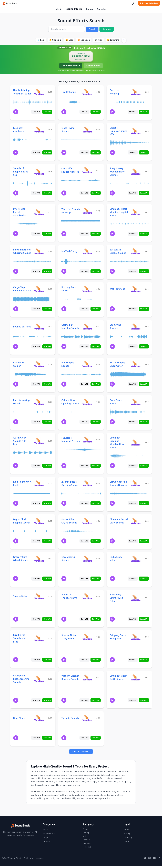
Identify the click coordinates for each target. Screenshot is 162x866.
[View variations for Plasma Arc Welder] (39, 364)
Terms (126, 829)
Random (107, 29)
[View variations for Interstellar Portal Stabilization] (39, 212)
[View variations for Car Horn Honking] (135, 91)
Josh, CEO (87, 847)
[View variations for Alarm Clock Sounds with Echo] (39, 440)
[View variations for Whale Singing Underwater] (135, 364)
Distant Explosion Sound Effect (118, 131)
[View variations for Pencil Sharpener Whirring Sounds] (39, 251)
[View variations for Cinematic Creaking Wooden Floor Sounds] (135, 442)
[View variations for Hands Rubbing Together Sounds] (39, 91)
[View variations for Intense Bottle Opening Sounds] (87, 483)
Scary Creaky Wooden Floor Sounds (117, 171)
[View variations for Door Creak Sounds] (135, 401)
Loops (89, 9)
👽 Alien (98, 39)
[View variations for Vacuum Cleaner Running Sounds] (87, 677)
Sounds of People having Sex (20, 171)
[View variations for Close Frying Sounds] (87, 129)
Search (92, 29)
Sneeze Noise (20, 596)
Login (132, 3)
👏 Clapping (55, 39)
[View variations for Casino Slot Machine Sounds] (87, 326)
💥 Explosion (83, 39)
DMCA (126, 841)
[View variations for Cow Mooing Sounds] (87, 558)
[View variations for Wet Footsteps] (135, 288)
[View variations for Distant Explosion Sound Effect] (135, 131)
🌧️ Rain (40, 39)
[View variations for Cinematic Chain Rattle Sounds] (135, 677)
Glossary (86, 840)
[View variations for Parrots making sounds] (39, 401)
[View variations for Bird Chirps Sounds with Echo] (39, 638)
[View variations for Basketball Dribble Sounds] (135, 251)
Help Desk (87, 843)
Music (59, 9)
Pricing (86, 832)
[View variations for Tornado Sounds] (87, 717)
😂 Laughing (113, 39)
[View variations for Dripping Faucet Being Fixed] (135, 636)
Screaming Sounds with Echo (116, 597)
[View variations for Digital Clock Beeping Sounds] (39, 520)
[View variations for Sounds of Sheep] (39, 326)
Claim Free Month (71, 65)
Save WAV (47, 112)
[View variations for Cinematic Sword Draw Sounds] (135, 520)
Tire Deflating (68, 91)
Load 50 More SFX (80, 751)
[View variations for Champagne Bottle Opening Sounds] (39, 678)
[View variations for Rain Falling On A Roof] (39, 483)
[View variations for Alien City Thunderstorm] (87, 596)
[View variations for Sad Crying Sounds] (135, 326)
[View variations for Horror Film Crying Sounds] (87, 520)
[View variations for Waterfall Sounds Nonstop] (87, 210)
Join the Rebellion (149, 3)
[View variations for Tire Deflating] (87, 91)
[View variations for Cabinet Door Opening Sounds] (87, 401)
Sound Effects (74, 8)
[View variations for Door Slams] (39, 717)
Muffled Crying (69, 251)
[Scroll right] (124, 40)
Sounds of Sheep (22, 326)
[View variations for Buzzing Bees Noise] (87, 288)
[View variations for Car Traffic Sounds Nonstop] (87, 170)
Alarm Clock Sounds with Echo (19, 441)
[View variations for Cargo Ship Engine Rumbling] (39, 288)
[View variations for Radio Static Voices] (135, 558)
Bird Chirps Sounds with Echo (19, 638)
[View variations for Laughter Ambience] (39, 129)
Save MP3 (36, 112)
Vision (85, 836)
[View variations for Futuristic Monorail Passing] (87, 439)
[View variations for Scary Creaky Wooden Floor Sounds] (135, 171)
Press (85, 829)
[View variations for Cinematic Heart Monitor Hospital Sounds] (135, 212)
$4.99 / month (93, 65)
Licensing (128, 837)
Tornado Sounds (70, 717)
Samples (101, 9)
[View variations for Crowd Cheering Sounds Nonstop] (135, 483)
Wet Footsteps (117, 288)
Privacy (127, 833)
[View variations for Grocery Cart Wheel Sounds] (39, 558)
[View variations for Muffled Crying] (87, 251)
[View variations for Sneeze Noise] (39, 596)
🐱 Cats (69, 39)
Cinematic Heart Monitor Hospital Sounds (119, 212)
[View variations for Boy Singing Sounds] (87, 364)
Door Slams (19, 717)
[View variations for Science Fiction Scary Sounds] (87, 636)
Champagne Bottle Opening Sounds (21, 679)
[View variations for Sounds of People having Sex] (39, 171)
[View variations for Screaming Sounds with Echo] (135, 597)
